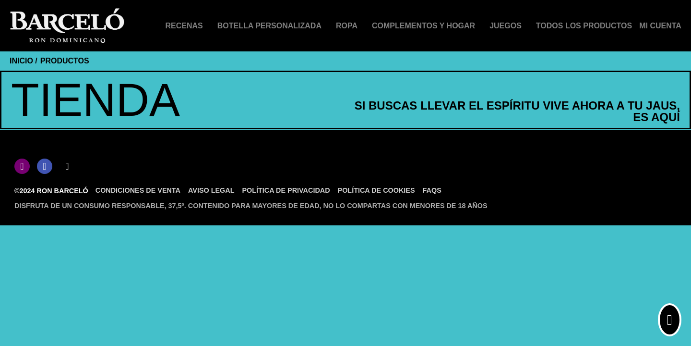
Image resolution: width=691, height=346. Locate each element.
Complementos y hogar (423, 26)
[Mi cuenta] (660, 26)
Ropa (346, 26)
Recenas (184, 26)
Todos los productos (584, 26)
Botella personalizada (269, 26)
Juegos (505, 26)
